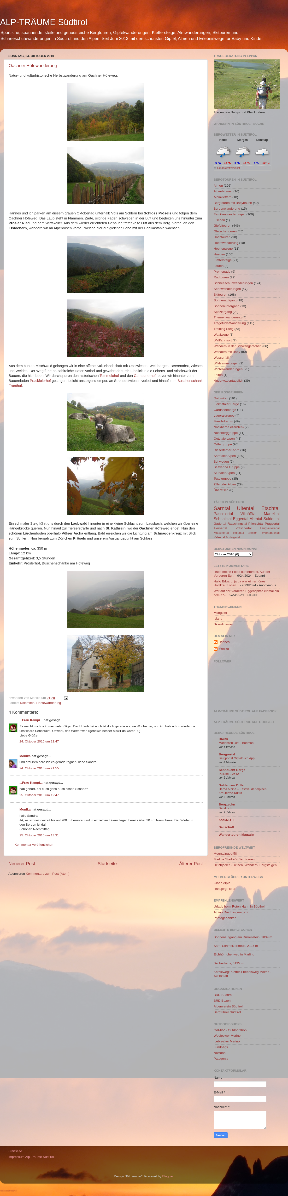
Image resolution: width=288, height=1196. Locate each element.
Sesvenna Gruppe (227, 467)
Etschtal (270, 508)
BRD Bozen (222, 1000)
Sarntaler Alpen (225, 456)
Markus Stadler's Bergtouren (234, 859)
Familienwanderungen (230, 214)
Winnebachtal (271, 533)
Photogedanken (225, 918)
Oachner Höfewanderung (33, 65)
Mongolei (220, 613)
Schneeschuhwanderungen (233, 283)
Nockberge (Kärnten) (229, 427)
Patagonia (221, 1058)
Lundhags (221, 1047)
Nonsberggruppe (226, 433)
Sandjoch (225, 808)
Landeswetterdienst (228, 168)
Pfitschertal (243, 528)
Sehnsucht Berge (232, 770)
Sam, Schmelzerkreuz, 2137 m (236, 946)
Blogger (167, 1176)
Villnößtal (248, 514)
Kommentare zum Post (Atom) (48, 873)
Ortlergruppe (223, 444)
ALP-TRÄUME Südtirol (43, 22)
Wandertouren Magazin (236, 834)
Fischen (219, 220)
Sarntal (222, 508)
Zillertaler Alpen (225, 484)
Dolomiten (27, 703)
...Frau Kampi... (31, 720)
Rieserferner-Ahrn (226, 450)
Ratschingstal (237, 523)
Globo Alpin (222, 883)
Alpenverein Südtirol (228, 1006)
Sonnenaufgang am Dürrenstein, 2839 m (243, 937)
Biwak (223, 739)
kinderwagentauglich (228, 380)
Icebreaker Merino (227, 1041)
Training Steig (224, 329)
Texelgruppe (222, 478)
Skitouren (220, 294)
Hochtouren (222, 237)
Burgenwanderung (227, 208)
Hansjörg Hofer (224, 889)
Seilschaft (226, 827)
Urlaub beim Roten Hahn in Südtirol (239, 906)
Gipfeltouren (222, 225)
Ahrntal (256, 519)
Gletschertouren (225, 231)
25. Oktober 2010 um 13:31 (39, 835)
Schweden (221, 461)
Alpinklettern (222, 197)
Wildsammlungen (226, 363)
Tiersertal (220, 528)
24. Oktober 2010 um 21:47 (39, 741)
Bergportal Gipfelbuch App (237, 758)
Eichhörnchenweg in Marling (234, 954)
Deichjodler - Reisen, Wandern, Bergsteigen (245, 865)
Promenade (222, 271)
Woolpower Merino (227, 1035)
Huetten (219, 254)
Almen (218, 185)
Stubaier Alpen (224, 473)
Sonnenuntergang (226, 306)
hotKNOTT (227, 820)
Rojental (238, 533)
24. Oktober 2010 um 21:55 (39, 768)
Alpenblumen (223, 191)
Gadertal (220, 523)
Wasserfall (221, 357)
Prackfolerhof (40, 381)
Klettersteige (223, 260)
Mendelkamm (223, 421)
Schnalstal (223, 519)
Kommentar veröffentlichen (34, 844)
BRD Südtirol (223, 995)
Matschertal (221, 533)
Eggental (240, 519)
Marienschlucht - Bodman (236, 743)
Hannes (224, 642)
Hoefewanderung (48, 703)
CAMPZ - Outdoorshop (230, 1030)
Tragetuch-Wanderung (230, 323)
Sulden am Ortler (232, 785)
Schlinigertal (233, 537)
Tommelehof (109, 376)
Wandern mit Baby (227, 352)
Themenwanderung (227, 317)
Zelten (218, 375)
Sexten (253, 533)
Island (218, 618)
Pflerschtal (256, 523)
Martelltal (272, 514)
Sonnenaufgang (225, 300)
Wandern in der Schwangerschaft (237, 346)
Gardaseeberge (225, 410)
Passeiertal (223, 514)
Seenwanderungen (227, 289)
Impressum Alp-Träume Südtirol (31, 1157)
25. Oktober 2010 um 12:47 (39, 795)
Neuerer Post (21, 863)
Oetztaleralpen (224, 438)
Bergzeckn (227, 804)
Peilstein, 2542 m (230, 774)
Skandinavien (223, 624)
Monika (25, 756)
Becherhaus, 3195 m (229, 963)
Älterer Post (191, 863)
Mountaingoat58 (225, 853)
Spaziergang (223, 312)
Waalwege (221, 334)
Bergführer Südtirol (227, 1012)
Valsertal (219, 537)
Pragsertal (272, 523)
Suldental (272, 519)
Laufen (218, 266)
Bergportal (227, 754)
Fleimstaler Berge (226, 404)
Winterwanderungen (228, 369)
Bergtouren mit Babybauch (233, 203)
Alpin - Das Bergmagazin (231, 912)
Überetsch (221, 490)
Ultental (245, 508)
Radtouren (221, 277)
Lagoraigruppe (224, 415)
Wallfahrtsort (223, 340)
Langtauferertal (270, 528)
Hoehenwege (223, 248)
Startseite (107, 863)
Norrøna (220, 1053)
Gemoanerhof (145, 376)
